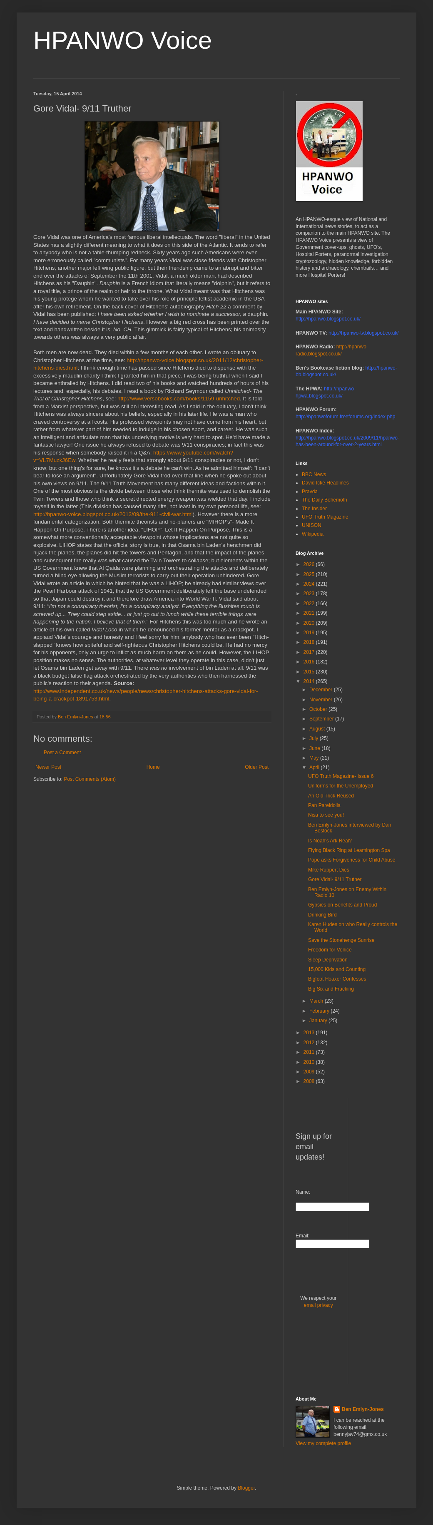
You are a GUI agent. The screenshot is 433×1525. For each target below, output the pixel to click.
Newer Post (48, 767)
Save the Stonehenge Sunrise (341, 940)
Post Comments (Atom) (90, 779)
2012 (310, 1043)
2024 (310, 584)
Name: (303, 1192)
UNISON (311, 525)
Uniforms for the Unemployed (340, 786)
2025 (310, 574)
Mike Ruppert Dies (328, 870)
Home (153, 767)
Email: (302, 1236)
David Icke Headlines (325, 483)
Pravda (310, 491)
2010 (310, 1062)
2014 (310, 681)
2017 (310, 652)
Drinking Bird (322, 915)
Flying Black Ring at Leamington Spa (349, 850)
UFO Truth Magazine (325, 517)
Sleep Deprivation (328, 960)
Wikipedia (313, 534)
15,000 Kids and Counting (337, 969)
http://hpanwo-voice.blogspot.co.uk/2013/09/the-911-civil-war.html (113, 514)
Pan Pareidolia (324, 805)
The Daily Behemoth (324, 500)
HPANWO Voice (122, 40)
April (315, 767)
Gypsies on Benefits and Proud (342, 905)
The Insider (314, 509)
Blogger (246, 1488)
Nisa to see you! (326, 815)
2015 (310, 672)
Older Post (257, 767)
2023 (310, 593)
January (318, 1020)
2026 (310, 564)
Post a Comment (62, 752)
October (318, 709)
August (317, 729)
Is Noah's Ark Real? (330, 841)
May (314, 758)
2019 (310, 633)
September (322, 719)
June (315, 748)
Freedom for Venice (330, 950)
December (321, 690)
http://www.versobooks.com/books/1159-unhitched (178, 398)
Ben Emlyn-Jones (363, 1409)
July (314, 738)
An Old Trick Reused (331, 796)
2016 (310, 662)
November (321, 700)
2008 (310, 1081)
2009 (310, 1072)
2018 (310, 642)
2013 (310, 1033)
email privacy (318, 1305)
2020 (310, 623)
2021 (310, 613)
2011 (310, 1052)
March (317, 1001)
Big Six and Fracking (331, 989)
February (320, 1011)
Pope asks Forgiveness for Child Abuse (351, 860)
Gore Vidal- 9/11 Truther (335, 879)
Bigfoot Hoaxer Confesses (337, 979)
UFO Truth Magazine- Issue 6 (340, 776)
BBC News (314, 474)
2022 (310, 603)
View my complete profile (323, 1443)
